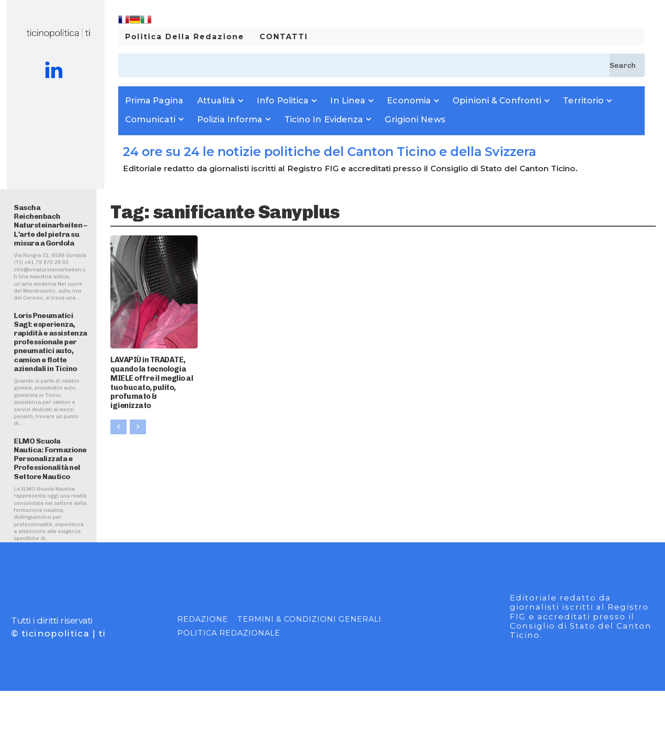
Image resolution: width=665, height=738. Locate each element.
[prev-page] (118, 410)
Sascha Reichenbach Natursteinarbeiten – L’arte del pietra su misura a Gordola (50, 225)
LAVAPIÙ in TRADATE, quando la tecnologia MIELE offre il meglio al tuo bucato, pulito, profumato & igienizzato (153, 374)
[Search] (627, 65)
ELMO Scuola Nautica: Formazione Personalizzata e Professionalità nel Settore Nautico (50, 459)
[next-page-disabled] (138, 410)
